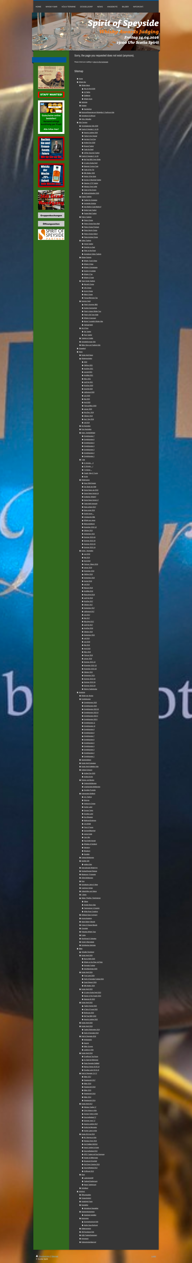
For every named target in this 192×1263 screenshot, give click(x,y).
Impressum (85, 1239)
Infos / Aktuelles (86, 119)
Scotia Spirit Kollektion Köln (90, 767)
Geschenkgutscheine (88, 1212)
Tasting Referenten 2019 (92, 1030)
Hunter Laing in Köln (90, 1131)
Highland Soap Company (89, 915)
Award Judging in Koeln (91, 1148)
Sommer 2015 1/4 (89, 547)
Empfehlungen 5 (89, 443)
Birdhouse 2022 (89, 1013)
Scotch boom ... (89, 514)
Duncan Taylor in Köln (91, 1114)
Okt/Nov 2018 (88, 574)
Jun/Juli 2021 (88, 372)
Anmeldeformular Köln (88, 342)
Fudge (83, 935)
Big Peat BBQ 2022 (90, 1016)
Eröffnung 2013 (89, 1171)
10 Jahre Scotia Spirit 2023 (92, 992)
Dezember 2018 (89, 571)
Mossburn (87, 851)
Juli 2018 (87, 584)
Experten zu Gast (89, 247)
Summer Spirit (86, 301)
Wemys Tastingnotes (90, 689)
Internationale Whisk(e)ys (89, 868)
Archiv (86, 477)
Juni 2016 (87, 642)
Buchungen (85, 1218)
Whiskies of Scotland (90, 844)
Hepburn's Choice (89, 804)
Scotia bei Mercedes (90, 1127)
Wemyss (86, 800)
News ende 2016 (89, 510)
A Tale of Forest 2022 (91, 1009)
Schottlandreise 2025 (90, 969)
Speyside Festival (89, 965)
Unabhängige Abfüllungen (92, 787)
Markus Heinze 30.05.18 (91, 1067)
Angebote (82, 692)
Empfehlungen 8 (89, 733)
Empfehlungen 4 (89, 446)
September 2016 (89, 635)
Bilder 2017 (87, 1077)
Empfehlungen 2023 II (91, 716)
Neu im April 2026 (89, 89)
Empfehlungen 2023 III (91, 713)
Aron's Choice (88, 291)
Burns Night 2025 (89, 959)
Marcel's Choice (89, 284)
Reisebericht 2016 (89, 1087)
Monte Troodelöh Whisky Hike (93, 321)
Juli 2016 (87, 638)
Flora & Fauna (88, 827)
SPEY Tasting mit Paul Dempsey (94, 1154)
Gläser (86, 901)
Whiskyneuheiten (86, 358)
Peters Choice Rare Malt (92, 224)
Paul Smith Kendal (90, 841)
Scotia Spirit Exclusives (88, 763)
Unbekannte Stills (89, 517)
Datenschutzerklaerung (88, 1242)
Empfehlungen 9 (89, 729)
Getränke (84, 102)
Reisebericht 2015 (89, 1094)
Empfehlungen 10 (89, 726)
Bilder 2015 (87, 1090)
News (81, 352)
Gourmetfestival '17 (90, 1117)
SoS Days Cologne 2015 (92, 1164)
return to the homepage (100, 62)
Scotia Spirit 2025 (87, 955)
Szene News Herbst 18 (91, 493)
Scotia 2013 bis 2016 (88, 1134)
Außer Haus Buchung (91, 1225)
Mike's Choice (88, 294)
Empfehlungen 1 (89, 456)
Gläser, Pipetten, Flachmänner (91, 898)
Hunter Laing (88, 807)
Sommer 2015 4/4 (89, 537)
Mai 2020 (87, 399)
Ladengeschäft (88, 1178)
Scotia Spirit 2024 (87, 972)
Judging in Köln (89, 1050)
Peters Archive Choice (91, 237)
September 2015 (89, 534)
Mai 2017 (87, 618)
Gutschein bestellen (90, 1215)
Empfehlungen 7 (89, 436)
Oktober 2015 (88, 530)
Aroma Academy (86, 918)
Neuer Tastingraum (90, 1185)
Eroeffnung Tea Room (91, 1056)
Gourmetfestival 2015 (90, 1151)
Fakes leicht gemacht (90, 504)
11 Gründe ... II (88, 463)
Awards (86, 1043)
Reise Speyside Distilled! (91, 1063)
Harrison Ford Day (90, 139)
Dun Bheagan (88, 817)
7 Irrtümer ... (88, 470)
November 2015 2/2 (90, 669)
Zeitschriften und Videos (89, 891)
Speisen (84, 106)
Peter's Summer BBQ (91, 305)
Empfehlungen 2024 (90, 706)
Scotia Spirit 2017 (87, 1104)
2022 (85, 362)
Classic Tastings (86, 197)
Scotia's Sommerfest (90, 308)
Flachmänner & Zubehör (92, 908)
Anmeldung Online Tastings (92, 254)
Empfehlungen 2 (89, 453)
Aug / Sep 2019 (89, 419)
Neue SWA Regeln (90, 483)
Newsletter (84, 1205)
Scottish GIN (85, 861)
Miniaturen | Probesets (88, 874)
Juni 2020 (87, 396)
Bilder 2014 (87, 1097)
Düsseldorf (82, 348)
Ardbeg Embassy (86, 770)
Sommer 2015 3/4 (89, 541)
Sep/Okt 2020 (88, 389)
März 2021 (87, 379)
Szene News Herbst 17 (91, 500)
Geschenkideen (86, 760)
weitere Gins (88, 864)
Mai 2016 (87, 645)
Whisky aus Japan (89, 520)
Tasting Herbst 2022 (90, 1006)
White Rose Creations (91, 912)
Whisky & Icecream (90, 318)
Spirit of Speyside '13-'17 (89, 1073)
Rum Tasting (88, 335)
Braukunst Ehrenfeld (90, 1161)
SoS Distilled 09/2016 (90, 1144)
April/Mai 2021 (88, 375)
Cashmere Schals (87, 888)
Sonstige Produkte (90, 790)
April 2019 (87, 561)
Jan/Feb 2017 (88, 625)
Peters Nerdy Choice (90, 230)
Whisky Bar (82, 82)
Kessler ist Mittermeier (91, 1158)
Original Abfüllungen (90, 783)
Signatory (87, 848)
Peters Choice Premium (91, 227)
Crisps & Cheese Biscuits (89, 925)
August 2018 (88, 581)
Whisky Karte (88, 99)
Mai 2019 (87, 558)
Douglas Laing (88, 814)
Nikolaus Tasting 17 (90, 1107)
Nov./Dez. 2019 (89, 412)
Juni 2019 (87, 554)
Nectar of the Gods (90, 176)
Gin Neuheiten (86, 426)
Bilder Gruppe (88, 1046)
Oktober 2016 (88, 632)
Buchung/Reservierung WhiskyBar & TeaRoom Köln (97, 112)
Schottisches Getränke (88, 945)
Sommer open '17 (89, 1121)
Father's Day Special (90, 136)
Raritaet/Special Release (89, 871)
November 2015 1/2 (90, 527)
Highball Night (88, 325)
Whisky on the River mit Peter (93, 962)
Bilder (81, 949)
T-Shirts (83, 895)
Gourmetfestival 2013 (90, 1168)
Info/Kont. (82, 1191)
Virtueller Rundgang (87, 952)
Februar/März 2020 (90, 406)
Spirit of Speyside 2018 (88, 1036)
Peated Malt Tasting (90, 213)
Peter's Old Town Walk (91, 315)
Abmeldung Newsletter (91, 1208)
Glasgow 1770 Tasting (91, 183)
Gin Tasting (87, 332)
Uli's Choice (87, 288)
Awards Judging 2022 (91, 1019)
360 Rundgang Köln (87, 1232)
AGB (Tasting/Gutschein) (89, 1235)
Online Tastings (86, 241)
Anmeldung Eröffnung (88, 116)
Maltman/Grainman (90, 820)
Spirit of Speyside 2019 (91, 1033)
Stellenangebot (86, 1229)
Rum (83, 881)
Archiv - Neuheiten (87, 551)
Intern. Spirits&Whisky (88, 433)
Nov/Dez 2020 (88, 385)
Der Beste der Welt (90, 487)
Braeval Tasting (89, 146)
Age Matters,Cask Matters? (92, 207)
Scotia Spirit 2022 (87, 1003)
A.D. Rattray (88, 797)
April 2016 (87, 649)
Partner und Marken (87, 780)
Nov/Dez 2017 (88, 601)
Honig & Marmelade (87, 942)
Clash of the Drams (90, 190)
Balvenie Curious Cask (91, 166)
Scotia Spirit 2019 (87, 1026)
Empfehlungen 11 (89, 723)
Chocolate (84, 928)
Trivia (83, 460)
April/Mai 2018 (88, 591)
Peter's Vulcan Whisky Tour (92, 311)
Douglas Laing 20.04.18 (91, 1070)
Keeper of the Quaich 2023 (92, 996)
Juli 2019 (87, 423)
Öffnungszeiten (86, 1195)
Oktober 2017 (88, 605)
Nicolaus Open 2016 (90, 1141)
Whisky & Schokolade (90, 267)
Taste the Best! (88, 149)
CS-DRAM (87, 824)
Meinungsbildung (89, 524)
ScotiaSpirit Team (87, 1201)
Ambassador (88, 1040)
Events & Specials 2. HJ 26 (89, 156)
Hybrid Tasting (88, 244)
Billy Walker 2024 (89, 986)
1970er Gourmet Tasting (91, 153)
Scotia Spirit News (87, 355)
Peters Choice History (91, 234)
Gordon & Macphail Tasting (92, 180)
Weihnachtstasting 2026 (91, 193)
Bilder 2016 (87, 1084)
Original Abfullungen (87, 858)
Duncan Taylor (88, 810)
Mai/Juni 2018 (88, 588)
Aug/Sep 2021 (88, 369)
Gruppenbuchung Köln (91, 1222)
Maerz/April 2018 (89, 595)
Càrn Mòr (87, 837)
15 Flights (87, 92)
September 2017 (89, 608)
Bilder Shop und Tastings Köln (90, 345)
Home (81, 79)
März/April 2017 (89, 622)
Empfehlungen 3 (89, 450)
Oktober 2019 (88, 416)
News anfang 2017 (90, 507)
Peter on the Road (90, 251)
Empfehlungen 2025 (90, 703)
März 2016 (87, 652)
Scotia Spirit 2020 (87, 1023)
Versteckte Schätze (90, 203)
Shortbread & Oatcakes (88, 939)
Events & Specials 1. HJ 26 (89, 129)
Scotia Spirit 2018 (87, 1053)
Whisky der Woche (87, 696)
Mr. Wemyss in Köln (90, 1137)
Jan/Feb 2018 (88, 598)
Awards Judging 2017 (91, 1124)
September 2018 (89, 578)
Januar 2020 (88, 409)
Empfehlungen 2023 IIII (91, 709)
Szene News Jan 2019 (91, 490)
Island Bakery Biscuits (88, 922)
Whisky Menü (85, 85)
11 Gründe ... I (88, 466)
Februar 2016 (88, 655)
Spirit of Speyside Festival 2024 (94, 979)
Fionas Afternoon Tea (91, 298)
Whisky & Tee (88, 274)
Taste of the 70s (89, 170)
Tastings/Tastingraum (90, 1181)
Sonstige (86, 854)
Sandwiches (88, 109)
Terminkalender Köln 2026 (89, 126)
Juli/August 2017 (89, 611)
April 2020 (87, 402)
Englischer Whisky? (90, 497)
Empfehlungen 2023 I (91, 719)
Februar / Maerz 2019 (91, 564)
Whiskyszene (85, 480)
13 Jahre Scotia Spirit (90, 163)
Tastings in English (87, 338)
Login (153, 1256)
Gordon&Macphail (89, 831)
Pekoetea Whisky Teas (88, 932)
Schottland (84, 1188)
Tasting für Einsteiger (90, 200)
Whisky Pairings (86, 257)
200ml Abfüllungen (87, 878)
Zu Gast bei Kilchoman (91, 1060)
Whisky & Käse (88, 264)
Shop (83, 1175)
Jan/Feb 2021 (88, 382)
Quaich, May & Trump (91, 473)
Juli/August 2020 (89, 392)
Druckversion (43, 1256)
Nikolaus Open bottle (90, 187)
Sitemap (54, 1256)
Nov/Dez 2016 (88, 628)
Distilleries (87, 96)
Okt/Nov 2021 (88, 365)
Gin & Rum (84, 328)
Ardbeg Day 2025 (89, 773)
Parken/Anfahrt (86, 1198)
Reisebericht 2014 (89, 1100)
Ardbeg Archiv (88, 777)
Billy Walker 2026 (89, 173)
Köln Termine (83, 122)
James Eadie (88, 834)
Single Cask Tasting (90, 210)
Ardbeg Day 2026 (89, 143)
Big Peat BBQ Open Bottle (92, 160)
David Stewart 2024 (90, 982)
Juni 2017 (87, 615)
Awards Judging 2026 (91, 133)
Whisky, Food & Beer (90, 261)
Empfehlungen (86, 699)
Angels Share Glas (90, 905)
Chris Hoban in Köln (90, 1110)
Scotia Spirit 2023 (87, 989)
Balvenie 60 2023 (89, 999)
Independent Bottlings (88, 794)
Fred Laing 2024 (89, 976)
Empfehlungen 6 (89, 439)
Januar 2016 (88, 659)
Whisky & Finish (89, 278)
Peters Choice (88, 220)
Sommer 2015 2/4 (89, 544)
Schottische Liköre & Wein (89, 885)
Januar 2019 (88, 568)
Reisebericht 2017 (89, 1080)
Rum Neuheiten (86, 429)
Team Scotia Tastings (88, 281)
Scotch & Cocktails (90, 271)
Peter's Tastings (86, 217)
